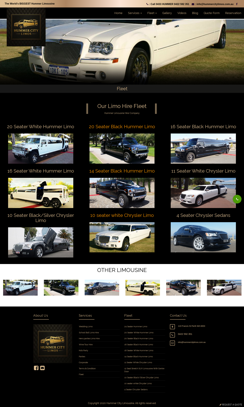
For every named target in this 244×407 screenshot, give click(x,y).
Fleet (81, 374)
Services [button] (135, 13)
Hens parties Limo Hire (89, 338)
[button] (237, 199)
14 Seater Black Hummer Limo (138, 356)
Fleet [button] (152, 13)
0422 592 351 (185, 334)
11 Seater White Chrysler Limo (138, 362)
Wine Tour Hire (86, 344)
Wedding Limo (86, 326)
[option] (20, 288)
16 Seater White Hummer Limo (138, 350)
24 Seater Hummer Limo (135, 326)
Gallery (167, 13)
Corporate (83, 362)
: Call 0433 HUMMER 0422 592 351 (167, 4)
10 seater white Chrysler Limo (138, 383)
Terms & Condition (87, 368)
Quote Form (212, 13)
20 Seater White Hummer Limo (138, 332)
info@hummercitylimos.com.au (192, 342)
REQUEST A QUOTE (231, 404)
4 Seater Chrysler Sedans (136, 389)
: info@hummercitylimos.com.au (212, 4)
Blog (195, 13)
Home (118, 13)
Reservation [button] (233, 13)
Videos (181, 13)
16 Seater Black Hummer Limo (138, 344)
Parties (82, 356)
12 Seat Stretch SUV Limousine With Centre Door (144, 370)
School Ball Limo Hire (89, 332)
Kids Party (83, 350)
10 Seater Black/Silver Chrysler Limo (141, 377)
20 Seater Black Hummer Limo (138, 338)
